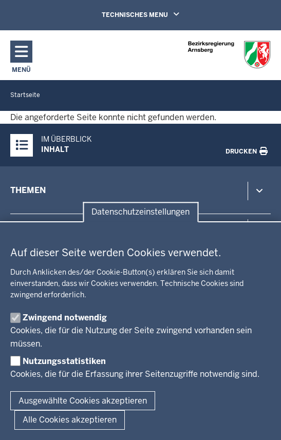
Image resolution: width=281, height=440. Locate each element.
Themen (28, 190)
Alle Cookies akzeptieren (70, 419)
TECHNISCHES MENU (155, 14)
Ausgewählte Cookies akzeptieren (82, 400)
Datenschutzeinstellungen (140, 212)
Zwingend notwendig (65, 317)
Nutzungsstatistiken (64, 361)
